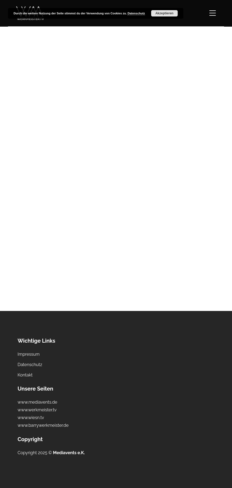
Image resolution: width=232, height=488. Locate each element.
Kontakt (25, 375)
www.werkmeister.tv (37, 409)
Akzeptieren (164, 13)
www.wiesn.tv (31, 417)
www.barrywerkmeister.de (43, 425)
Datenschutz (30, 364)
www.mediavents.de (37, 402)
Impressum (29, 354)
